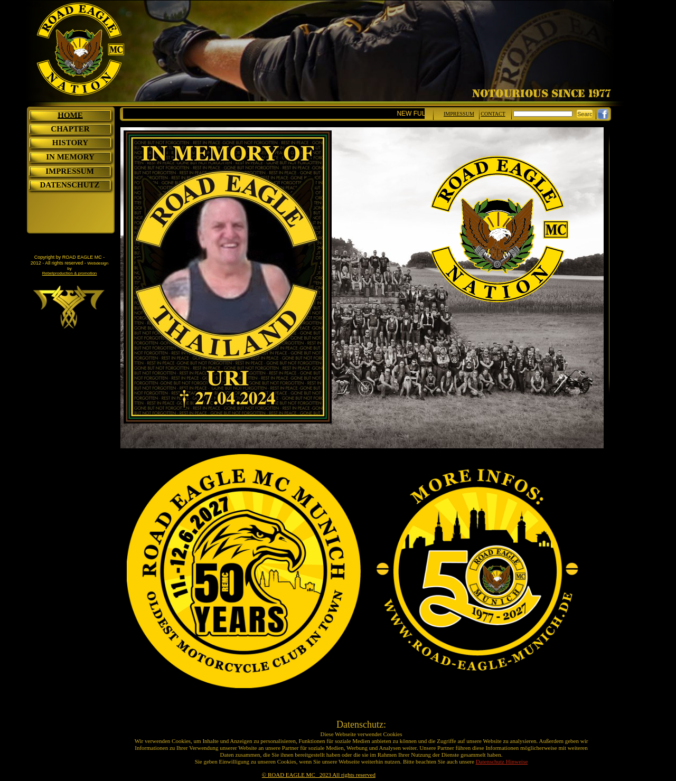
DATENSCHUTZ (69, 185)
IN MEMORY (70, 157)
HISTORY (70, 142)
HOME (70, 115)
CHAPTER (70, 129)
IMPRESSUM (69, 171)
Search (586, 114)
